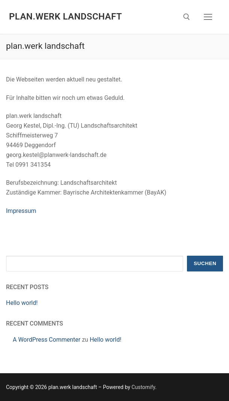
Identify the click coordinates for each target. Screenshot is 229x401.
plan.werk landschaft (65, 16)
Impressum (21, 210)
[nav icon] (208, 17)
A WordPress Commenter (46, 339)
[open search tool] (186, 17)
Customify (143, 387)
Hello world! (22, 302)
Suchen (205, 263)
